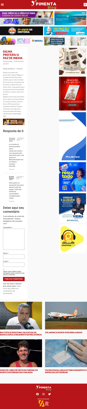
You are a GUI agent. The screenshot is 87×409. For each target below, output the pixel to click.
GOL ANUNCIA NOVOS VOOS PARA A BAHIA (63, 332)
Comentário (7, 227)
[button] (2, 4)
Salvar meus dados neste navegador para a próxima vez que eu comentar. (13, 273)
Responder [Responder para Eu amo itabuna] (11, 201)
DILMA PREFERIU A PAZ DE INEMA (13, 55)
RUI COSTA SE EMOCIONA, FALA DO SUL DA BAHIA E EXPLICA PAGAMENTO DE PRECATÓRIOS (21, 333)
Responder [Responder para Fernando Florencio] (11, 169)
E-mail (6, 261)
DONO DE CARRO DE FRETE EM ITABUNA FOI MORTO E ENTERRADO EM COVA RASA (19, 371)
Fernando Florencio (12, 139)
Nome (5, 253)
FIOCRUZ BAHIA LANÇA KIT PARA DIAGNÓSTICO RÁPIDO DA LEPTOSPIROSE (66, 371)
